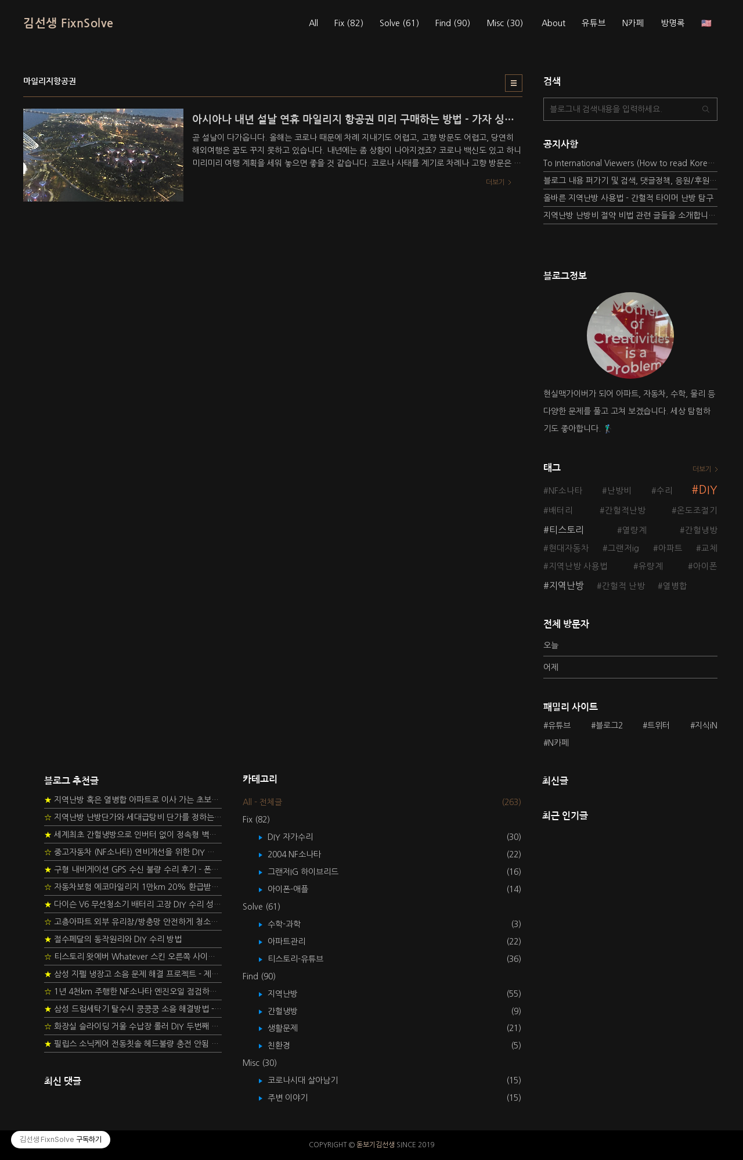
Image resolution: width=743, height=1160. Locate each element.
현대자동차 (569, 548)
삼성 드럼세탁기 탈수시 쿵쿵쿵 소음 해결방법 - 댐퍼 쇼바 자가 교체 (133, 1009)
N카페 (633, 23)
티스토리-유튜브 (303, 959)
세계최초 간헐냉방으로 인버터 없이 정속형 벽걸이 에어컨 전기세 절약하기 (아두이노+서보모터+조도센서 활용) (133, 835)
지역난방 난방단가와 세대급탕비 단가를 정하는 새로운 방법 (133, 817)
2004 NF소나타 (302, 854)
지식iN (706, 725)
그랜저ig (623, 548)
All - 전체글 (262, 802)
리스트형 (513, 83)
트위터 (658, 725)
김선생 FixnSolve (68, 23)
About (553, 23)
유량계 (651, 566)
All (313, 23)
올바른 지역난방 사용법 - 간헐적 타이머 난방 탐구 (628, 198)
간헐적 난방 (623, 586)
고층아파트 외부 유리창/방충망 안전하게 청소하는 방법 (133, 922)
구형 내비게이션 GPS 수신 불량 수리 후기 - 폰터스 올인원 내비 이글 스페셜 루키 (133, 869)
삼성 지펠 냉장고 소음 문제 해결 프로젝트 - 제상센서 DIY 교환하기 (133, 974)
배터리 (561, 511)
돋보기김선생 (375, 1144)
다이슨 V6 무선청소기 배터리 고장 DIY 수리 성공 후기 (133, 904)
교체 (709, 548)
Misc (504, 23)
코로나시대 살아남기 (311, 1080)
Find (452, 23)
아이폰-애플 (296, 889)
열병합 (675, 586)
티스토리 (566, 529)
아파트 (670, 548)
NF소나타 (566, 491)
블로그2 (609, 725)
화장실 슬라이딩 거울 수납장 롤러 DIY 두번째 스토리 (133, 1026)
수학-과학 (292, 924)
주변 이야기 (296, 1097)
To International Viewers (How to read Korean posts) (630, 163)
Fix (348, 23)
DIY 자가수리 (298, 837)
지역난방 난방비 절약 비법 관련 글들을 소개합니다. (630, 215)
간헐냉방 (701, 530)
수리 (665, 491)
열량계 (634, 530)
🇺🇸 (706, 23)
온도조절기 (697, 511)
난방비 (619, 491)
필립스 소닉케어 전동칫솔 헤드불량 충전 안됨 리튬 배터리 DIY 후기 (133, 1044)
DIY (708, 489)
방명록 (673, 23)
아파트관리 (294, 941)
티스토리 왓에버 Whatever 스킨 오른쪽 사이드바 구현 (133, 957)
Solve (399, 23)
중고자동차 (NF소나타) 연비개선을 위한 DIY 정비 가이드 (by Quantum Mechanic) (133, 852)
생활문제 (291, 1028)
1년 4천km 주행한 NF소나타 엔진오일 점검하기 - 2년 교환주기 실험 (133, 991)
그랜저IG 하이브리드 (311, 871)
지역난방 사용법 (578, 566)
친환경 (287, 1045)
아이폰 (705, 566)
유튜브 (594, 23)
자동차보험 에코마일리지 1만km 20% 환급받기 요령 (133, 887)
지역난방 (566, 585)
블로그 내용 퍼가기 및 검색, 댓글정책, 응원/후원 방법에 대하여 (630, 181)
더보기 (702, 469)
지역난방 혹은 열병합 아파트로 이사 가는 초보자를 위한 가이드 (133, 800)
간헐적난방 (625, 511)
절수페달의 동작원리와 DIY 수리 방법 (113, 939)
